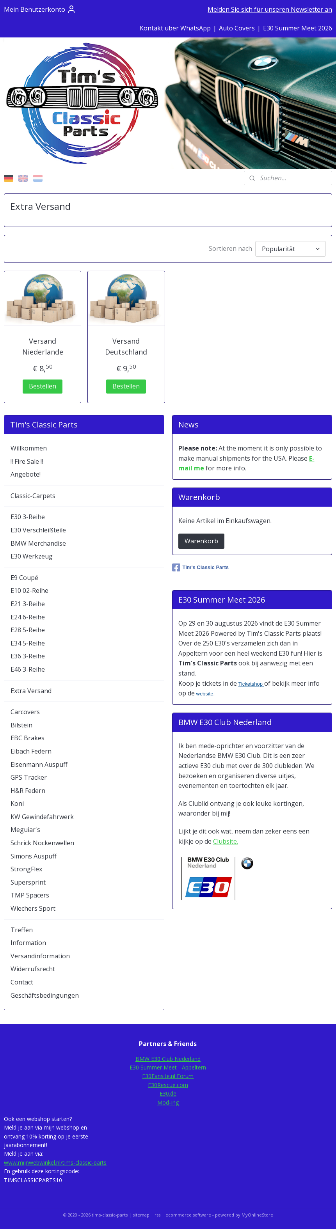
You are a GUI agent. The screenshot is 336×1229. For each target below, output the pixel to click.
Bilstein (21, 725)
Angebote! (26, 474)
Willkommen (29, 448)
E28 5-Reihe (28, 630)
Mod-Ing (168, 1102)
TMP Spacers (30, 895)
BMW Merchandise (38, 543)
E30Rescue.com (168, 1085)
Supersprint (28, 882)
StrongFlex (26, 869)
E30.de (168, 1093)
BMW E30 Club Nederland (168, 1058)
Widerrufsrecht (33, 969)
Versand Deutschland (126, 346)
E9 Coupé (24, 577)
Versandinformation (40, 956)
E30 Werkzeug (32, 556)
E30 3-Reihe (28, 517)
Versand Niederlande (42, 346)
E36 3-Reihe (28, 656)
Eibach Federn (31, 751)
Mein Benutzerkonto (40, 9)
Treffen (22, 930)
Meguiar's (25, 829)
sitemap (141, 1215)
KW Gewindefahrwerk (42, 816)
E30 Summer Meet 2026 (297, 28)
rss (157, 1215)
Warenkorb (201, 541)
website (204, 694)
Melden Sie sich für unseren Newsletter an (270, 9)
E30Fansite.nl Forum (168, 1076)
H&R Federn (28, 790)
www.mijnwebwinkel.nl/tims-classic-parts (55, 1162)
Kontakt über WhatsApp (175, 28)
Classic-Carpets (33, 495)
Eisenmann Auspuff (39, 764)
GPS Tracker (29, 777)
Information (28, 942)
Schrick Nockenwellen (42, 843)
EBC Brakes (27, 738)
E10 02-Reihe (29, 590)
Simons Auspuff (34, 856)
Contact (22, 982)
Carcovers (25, 712)
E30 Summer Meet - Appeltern (168, 1067)
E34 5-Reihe (28, 643)
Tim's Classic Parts (200, 567)
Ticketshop (251, 684)
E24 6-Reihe (28, 617)
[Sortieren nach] (290, 248)
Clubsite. (225, 841)
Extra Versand (31, 690)
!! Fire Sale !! (27, 461)
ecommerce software (188, 1215)
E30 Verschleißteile (38, 530)
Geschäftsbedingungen (45, 995)
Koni (17, 803)
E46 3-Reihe (28, 669)
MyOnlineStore (257, 1215)
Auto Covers (237, 28)
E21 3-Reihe (28, 603)
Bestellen (42, 386)
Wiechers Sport (33, 908)
